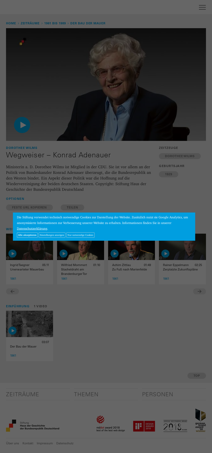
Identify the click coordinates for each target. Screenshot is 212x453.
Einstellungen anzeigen (52, 234)
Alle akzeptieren (27, 234)
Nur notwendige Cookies (80, 234)
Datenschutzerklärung (32, 228)
